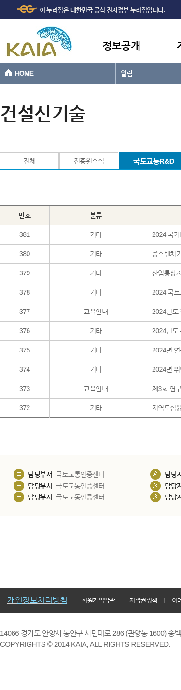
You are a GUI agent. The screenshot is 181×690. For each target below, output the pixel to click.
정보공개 (121, 45)
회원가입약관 (98, 600)
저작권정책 (143, 600)
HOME (24, 73)
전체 (29, 161)
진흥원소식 (89, 161)
